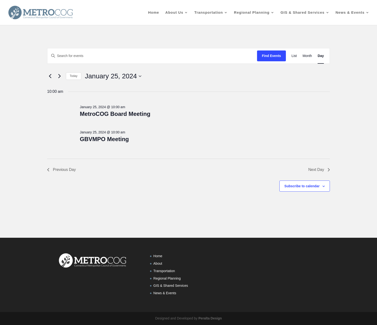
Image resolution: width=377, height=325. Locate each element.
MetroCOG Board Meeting (115, 114)
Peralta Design (210, 318)
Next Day (319, 170)
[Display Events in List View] (294, 55)
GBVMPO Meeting (104, 139)
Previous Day (61, 170)
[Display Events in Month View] (307, 55)
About (157, 263)
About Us (174, 12)
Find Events (271, 56)
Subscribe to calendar (302, 186)
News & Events (349, 12)
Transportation (208, 12)
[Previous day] (50, 76)
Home (153, 12)
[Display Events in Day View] (321, 55)
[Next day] (59, 76)
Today (73, 76)
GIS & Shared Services (303, 12)
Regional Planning (252, 12)
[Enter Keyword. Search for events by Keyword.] (152, 55)
